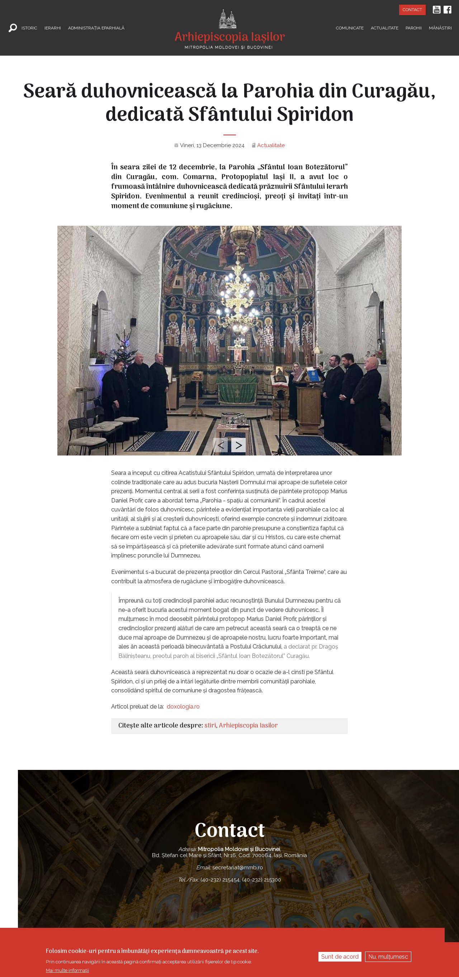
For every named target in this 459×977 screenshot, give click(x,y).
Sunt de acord (340, 956)
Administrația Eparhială (96, 27)
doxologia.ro (183, 706)
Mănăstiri (440, 27)
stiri (210, 726)
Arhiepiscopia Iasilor (248, 726)
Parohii (414, 27)
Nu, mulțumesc (388, 956)
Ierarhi (52, 27)
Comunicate (350, 27)
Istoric (29, 27)
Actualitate (384, 27)
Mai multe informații (67, 970)
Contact (412, 9)
